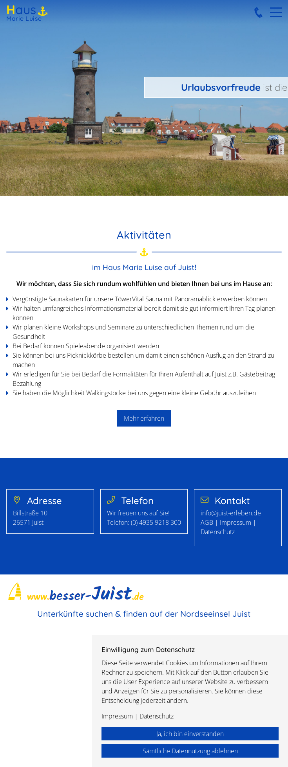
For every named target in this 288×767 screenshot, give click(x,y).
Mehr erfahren (144, 418)
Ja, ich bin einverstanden (190, 733)
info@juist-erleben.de (231, 513)
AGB (208, 522)
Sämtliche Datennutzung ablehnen (190, 751)
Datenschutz (218, 532)
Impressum (235, 522)
